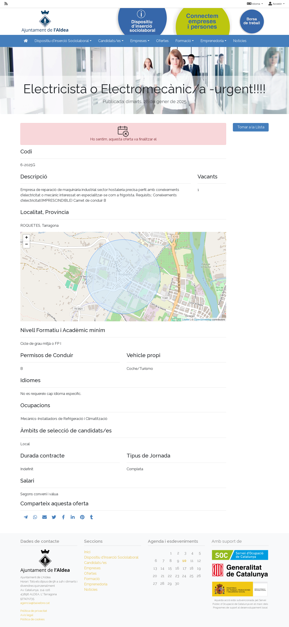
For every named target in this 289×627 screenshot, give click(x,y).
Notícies (239, 41)
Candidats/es (95, 563)
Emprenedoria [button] (212, 41)
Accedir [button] (275, 3)
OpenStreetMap (203, 319)
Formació (92, 579)
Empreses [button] (138, 41)
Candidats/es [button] (109, 41)
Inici (87, 552)
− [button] (26, 244)
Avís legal (26, 615)
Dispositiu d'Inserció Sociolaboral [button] (61, 41)
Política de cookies (32, 619)
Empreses (92, 568)
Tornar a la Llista (250, 127)
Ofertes (162, 41)
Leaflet (186, 319)
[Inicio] (44, 20)
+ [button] (26, 238)
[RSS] (6, 3)
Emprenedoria (95, 584)
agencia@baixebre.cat (35, 603)
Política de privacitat (33, 610)
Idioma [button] (254, 3)
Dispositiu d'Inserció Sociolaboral (111, 557)
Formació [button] (183, 41)
